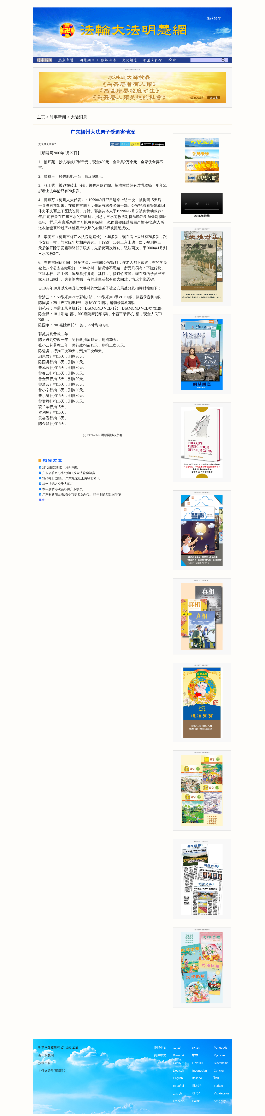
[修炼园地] (108, 61)
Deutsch (178, 1070)
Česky (177, 1063)
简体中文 (160, 1055)
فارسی (177, 1093)
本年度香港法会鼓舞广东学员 (62, 489)
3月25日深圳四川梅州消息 (60, 467)
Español (178, 1085)
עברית (196, 1047)
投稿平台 (44, 1063)
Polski (196, 1101)
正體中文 (160, 1047)
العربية (177, 1047)
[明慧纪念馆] (152, 61)
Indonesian (199, 1070)
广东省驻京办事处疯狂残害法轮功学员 (68, 473)
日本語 (196, 1085)
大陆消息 (79, 117)
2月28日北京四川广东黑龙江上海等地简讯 (71, 478)
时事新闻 (57, 117)
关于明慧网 (46, 1055)
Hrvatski (197, 1063)
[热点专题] (65, 61)
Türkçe (218, 1085)
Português (220, 1047)
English (178, 1078)
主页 (41, 117)
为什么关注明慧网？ (52, 1070)
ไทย (216, 1078)
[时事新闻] (43, 61)
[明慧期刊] (87, 61)
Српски (219, 1070)
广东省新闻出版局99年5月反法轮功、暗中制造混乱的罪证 (81, 494)
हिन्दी (195, 1055)
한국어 (196, 1093)
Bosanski (179, 1055)
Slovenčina (221, 1063)
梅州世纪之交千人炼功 (57, 483)
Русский (219, 1055)
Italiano (197, 1078)
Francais (179, 1101)
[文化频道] (129, 61)
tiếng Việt (220, 1101)
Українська (221, 1093)
